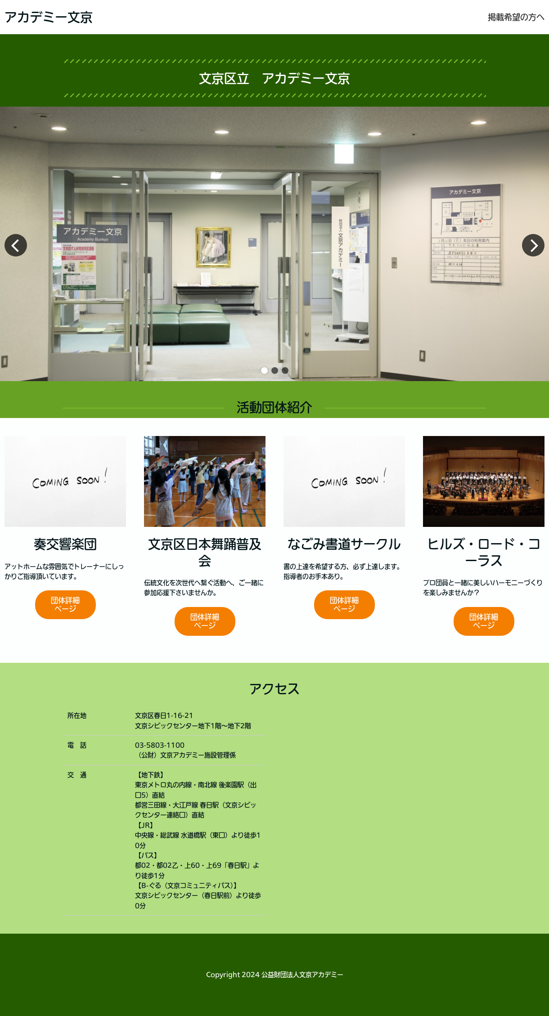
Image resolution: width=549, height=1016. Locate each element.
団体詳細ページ (65, 604)
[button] (264, 370)
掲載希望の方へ (516, 17)
